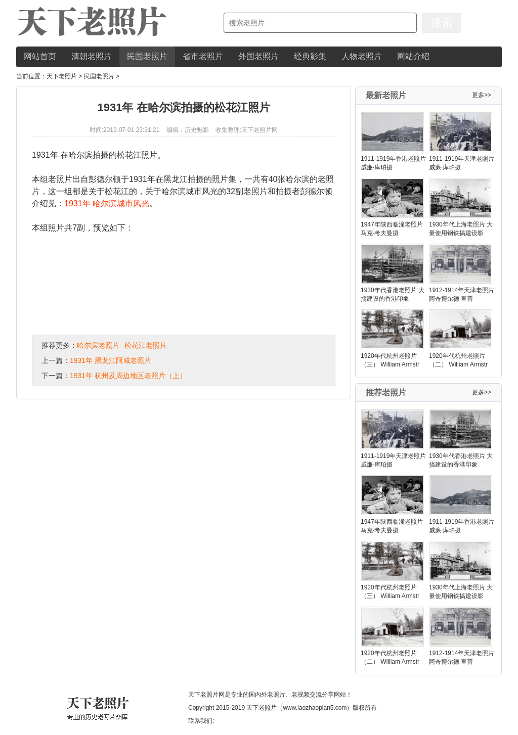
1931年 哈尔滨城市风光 (106, 203)
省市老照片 (203, 56)
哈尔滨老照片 (98, 345)
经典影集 (310, 56)
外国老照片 (258, 56)
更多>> (481, 95)
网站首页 (40, 56)
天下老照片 (62, 76)
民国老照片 (147, 56)
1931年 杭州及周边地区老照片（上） (128, 376)
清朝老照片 (91, 56)
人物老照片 (361, 56)
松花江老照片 (145, 345)
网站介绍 (413, 56)
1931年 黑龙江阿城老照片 (110, 360)
